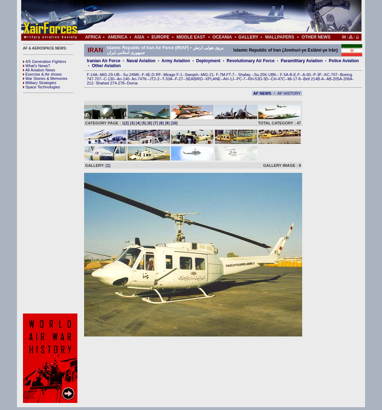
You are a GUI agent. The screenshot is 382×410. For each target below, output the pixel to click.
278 (121, 83)
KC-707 (330, 74)
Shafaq (245, 74)
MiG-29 (106, 74)
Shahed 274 (106, 83)
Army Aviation (175, 60)
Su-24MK (131, 74)
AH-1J (228, 79)
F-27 (179, 79)
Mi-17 (293, 79)
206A (347, 79)
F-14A (92, 74)
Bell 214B (311, 79)
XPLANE (213, 79)
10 (174, 123)
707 (98, 79)
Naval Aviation (141, 60)
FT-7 (231, 74)
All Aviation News (39, 70)
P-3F (317, 74)
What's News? (36, 66)
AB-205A (334, 79)
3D (265, 79)
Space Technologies (41, 87)
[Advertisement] (212, 17)
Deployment (208, 60)
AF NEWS (262, 93)
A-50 (306, 74)
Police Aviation (344, 60)
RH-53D (255, 79)
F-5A (284, 74)
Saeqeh (191, 74)
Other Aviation (106, 65)
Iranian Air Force (104, 60)
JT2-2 (154, 79)
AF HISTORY (289, 93)
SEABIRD (194, 79)
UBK (272, 74)
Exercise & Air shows (42, 74)
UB (116, 74)
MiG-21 (207, 74)
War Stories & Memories (45, 78)
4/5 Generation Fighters (45, 61)
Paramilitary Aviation (302, 60)
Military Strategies (39, 83)
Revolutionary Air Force (251, 60)
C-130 (109, 79)
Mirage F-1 (173, 74)
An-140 (123, 79)
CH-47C (278, 79)
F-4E (146, 74)
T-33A (167, 79)
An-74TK (139, 79)
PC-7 (240, 79)
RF (158, 74)
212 (90, 83)
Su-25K (260, 74)
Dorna (132, 83)
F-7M (220, 74)
